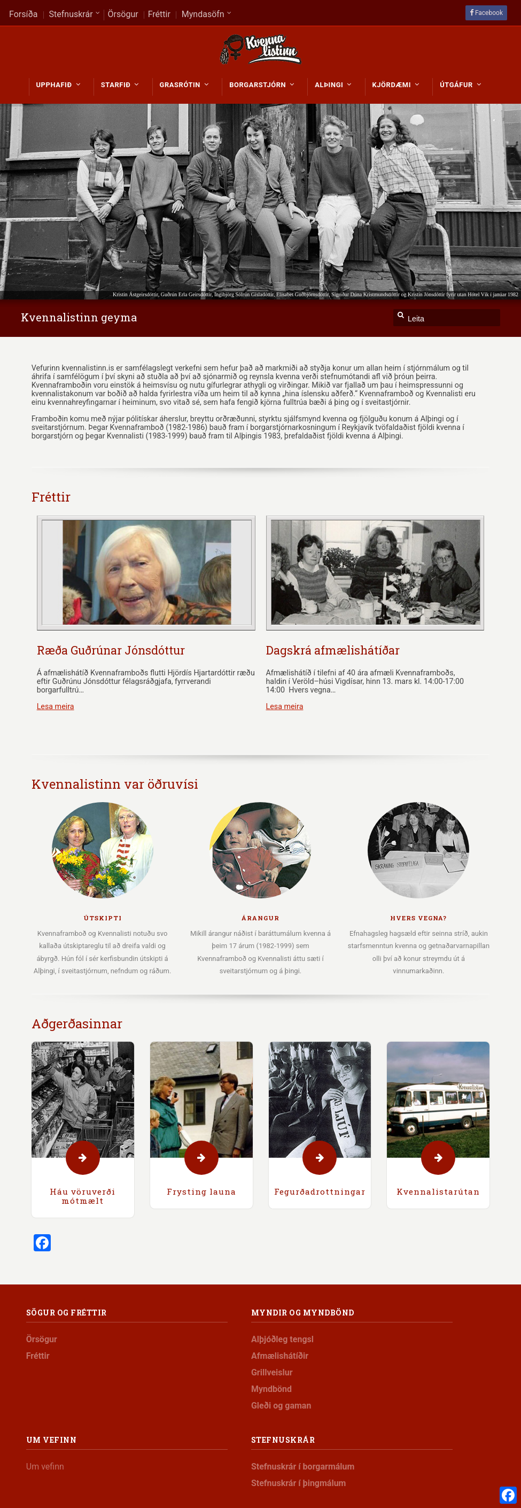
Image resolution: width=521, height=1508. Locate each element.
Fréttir (51, 496)
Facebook (489, 13)
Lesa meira (55, 706)
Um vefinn (45, 1466)
